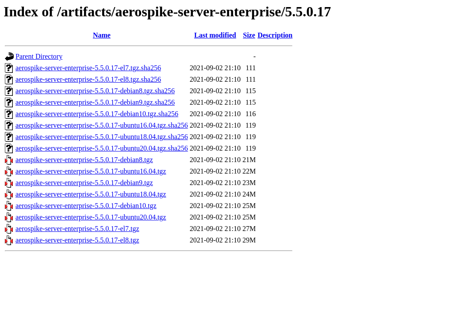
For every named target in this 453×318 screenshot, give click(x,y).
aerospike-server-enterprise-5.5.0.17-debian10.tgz (86, 205)
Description (274, 35)
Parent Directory (38, 56)
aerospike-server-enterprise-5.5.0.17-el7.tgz (77, 228)
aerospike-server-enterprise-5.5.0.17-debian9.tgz (84, 182)
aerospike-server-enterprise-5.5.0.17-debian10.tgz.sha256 (96, 113)
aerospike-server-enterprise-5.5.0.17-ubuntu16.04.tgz (90, 171)
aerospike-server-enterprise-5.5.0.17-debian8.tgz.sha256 (95, 91)
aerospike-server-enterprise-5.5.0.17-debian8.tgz (84, 159)
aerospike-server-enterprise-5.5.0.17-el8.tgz (77, 240)
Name (102, 35)
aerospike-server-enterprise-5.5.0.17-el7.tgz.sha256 (88, 68)
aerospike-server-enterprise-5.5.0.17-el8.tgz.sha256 (88, 79)
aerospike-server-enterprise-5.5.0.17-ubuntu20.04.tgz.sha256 (101, 148)
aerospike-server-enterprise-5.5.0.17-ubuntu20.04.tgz (90, 217)
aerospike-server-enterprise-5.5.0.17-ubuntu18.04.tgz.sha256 (101, 136)
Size (249, 35)
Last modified (215, 35)
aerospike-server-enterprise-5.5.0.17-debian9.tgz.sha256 (95, 102)
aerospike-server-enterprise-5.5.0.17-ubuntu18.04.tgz (90, 194)
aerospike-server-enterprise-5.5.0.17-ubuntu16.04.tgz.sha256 (101, 125)
